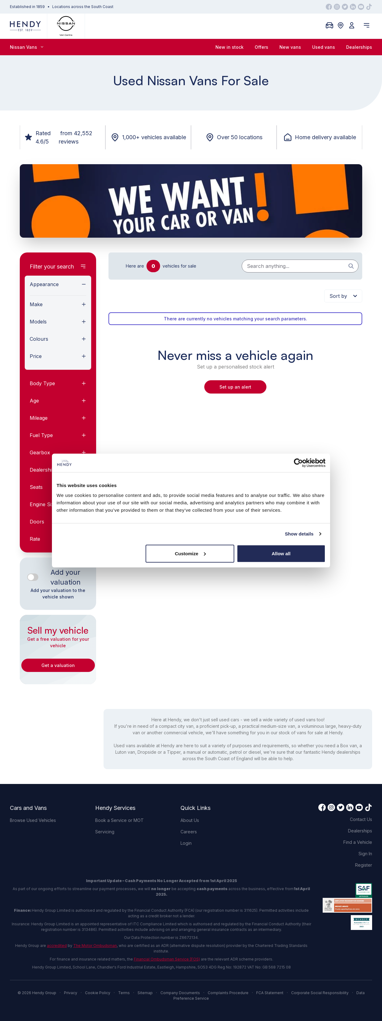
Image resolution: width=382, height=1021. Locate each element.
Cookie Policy (97, 992)
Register (363, 865)
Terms (124, 992)
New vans (290, 47)
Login (186, 843)
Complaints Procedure (228, 992)
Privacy (70, 992)
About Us (189, 820)
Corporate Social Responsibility (320, 992)
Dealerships (359, 47)
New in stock (229, 47)
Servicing (104, 831)
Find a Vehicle (357, 842)
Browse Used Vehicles (33, 820)
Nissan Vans (26, 47)
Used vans (323, 47)
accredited (57, 945)
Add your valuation (65, 577)
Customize (190, 553)
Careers (188, 831)
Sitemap (145, 992)
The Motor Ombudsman (95, 945)
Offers (261, 47)
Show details (299, 533)
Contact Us (361, 819)
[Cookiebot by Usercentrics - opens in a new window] (298, 463)
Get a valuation (58, 665)
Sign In (365, 853)
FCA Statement (269, 992)
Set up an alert (235, 387)
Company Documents (180, 992)
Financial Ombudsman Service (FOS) (167, 959)
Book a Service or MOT (119, 820)
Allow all (281, 553)
